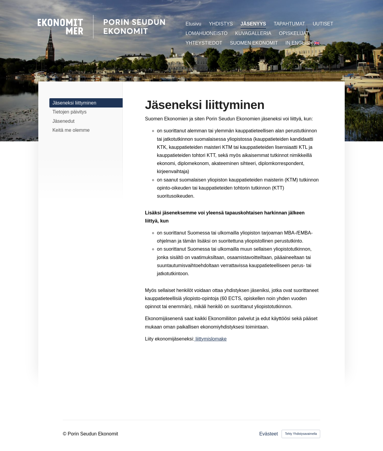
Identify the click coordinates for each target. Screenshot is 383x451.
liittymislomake (211, 338)
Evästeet (268, 434)
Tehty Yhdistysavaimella (301, 433)
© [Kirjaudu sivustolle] (65, 433)
